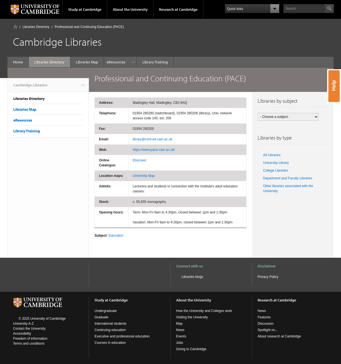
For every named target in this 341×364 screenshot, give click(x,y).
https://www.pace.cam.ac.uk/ (154, 150)
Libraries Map (87, 62)
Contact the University (29, 329)
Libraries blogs (192, 277)
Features (264, 317)
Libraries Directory (35, 27)
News (180, 330)
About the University (130, 9)
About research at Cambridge (279, 336)
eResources (22, 120)
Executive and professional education (122, 336)
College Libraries (275, 170)
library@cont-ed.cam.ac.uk (152, 139)
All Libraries (272, 155)
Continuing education (110, 330)
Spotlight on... (268, 330)
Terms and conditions (28, 343)
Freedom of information (30, 338)
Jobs (179, 343)
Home (15, 26)
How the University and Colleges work (204, 311)
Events (181, 336)
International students (110, 324)
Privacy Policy (268, 277)
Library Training (122, 62)
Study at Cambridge (84, 9)
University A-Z (23, 324)
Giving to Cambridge (191, 349)
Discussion (266, 324)
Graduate (101, 317)
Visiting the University (192, 317)
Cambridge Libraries (30, 87)
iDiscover (139, 160)
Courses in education (110, 343)
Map (179, 324)
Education (116, 235)
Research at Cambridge (178, 9)
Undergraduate (105, 311)
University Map (144, 176)
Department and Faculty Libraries (287, 178)
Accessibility (22, 333)
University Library (276, 163)
